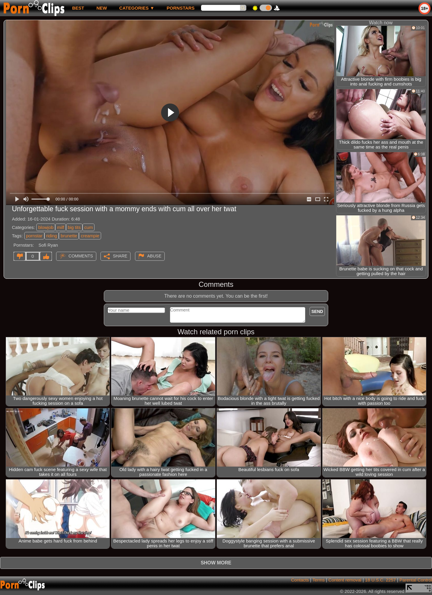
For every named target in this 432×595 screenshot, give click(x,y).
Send (317, 311)
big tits (74, 227)
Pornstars (181, 8)
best (78, 8)
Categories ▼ (136, 8)
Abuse (154, 256)
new (101, 8)
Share (120, 256)
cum (88, 227)
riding (51, 235)
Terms (318, 579)
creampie (90, 235)
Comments (80, 256)
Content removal (345, 579)
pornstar (34, 235)
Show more (216, 562)
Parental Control (416, 579)
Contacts (300, 579)
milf (60, 227)
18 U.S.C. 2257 (380, 579)
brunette (69, 235)
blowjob (45, 227)
